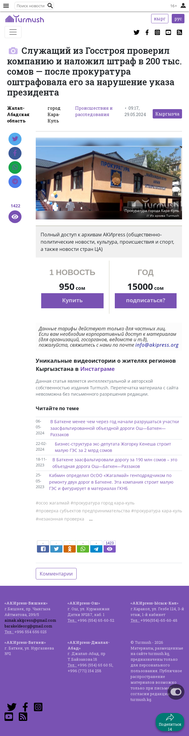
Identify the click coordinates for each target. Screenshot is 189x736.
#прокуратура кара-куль (156, 511)
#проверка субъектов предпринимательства (83, 511)
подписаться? (145, 300)
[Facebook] (15, 153)
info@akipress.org (157, 345)
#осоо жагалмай (52, 503)
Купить (72, 300)
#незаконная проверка (60, 519)
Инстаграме (97, 368)
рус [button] (178, 18)
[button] (50, 5)
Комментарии (56, 573)
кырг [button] (160, 18)
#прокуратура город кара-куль (102, 503)
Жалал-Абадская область (18, 114)
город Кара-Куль (54, 114)
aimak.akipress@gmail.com (30, 620)
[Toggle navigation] (13, 32)
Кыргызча (167, 114)
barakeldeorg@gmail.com (28, 626)
